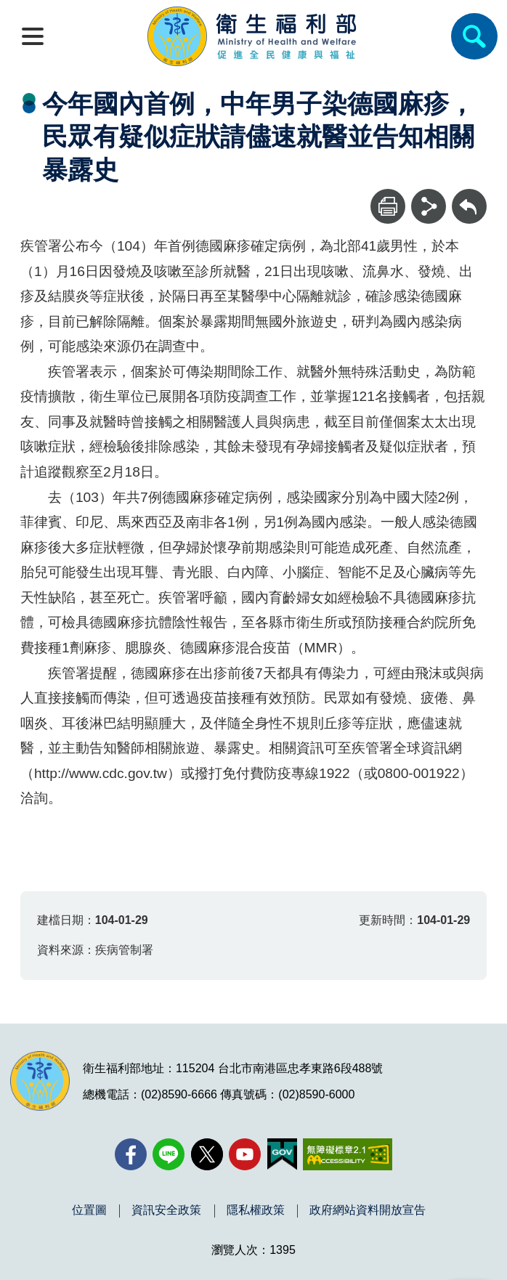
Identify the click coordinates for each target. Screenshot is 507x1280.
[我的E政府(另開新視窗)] (282, 1154)
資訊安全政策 (166, 1210)
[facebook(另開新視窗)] (131, 1154)
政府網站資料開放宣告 (367, 1210)
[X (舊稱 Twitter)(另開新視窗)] (207, 1154)
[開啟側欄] (32, 36)
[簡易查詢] (474, 36)
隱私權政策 (256, 1210)
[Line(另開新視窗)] (168, 1154)
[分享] (428, 206)
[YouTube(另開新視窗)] (245, 1154)
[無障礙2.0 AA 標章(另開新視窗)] (347, 1154)
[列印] (387, 206)
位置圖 (89, 1210)
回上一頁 (469, 196)
